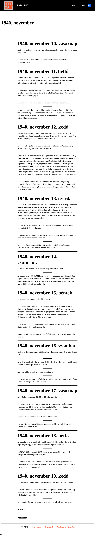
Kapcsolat (49, 527)
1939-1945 (21, 5)
